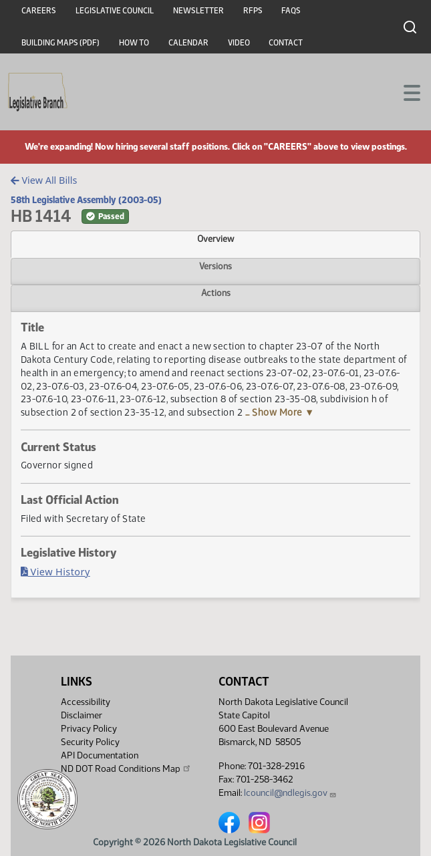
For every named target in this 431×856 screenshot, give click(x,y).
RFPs (253, 10)
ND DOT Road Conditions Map (126, 768)
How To (134, 42)
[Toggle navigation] (405, 91)
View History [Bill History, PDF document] (55, 571)
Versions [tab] (215, 266)
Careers (38, 10)
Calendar (188, 42)
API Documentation (99, 755)
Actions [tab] (216, 292)
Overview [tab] (215, 238)
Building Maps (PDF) (60, 42)
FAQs (291, 10)
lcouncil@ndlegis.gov (290, 793)
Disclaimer (81, 715)
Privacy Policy (89, 728)
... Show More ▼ (280, 412)
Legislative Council (115, 10)
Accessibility (85, 702)
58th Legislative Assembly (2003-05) (86, 200)
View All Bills (44, 180)
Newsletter (198, 10)
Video (239, 42)
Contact (286, 42)
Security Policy (90, 742)
